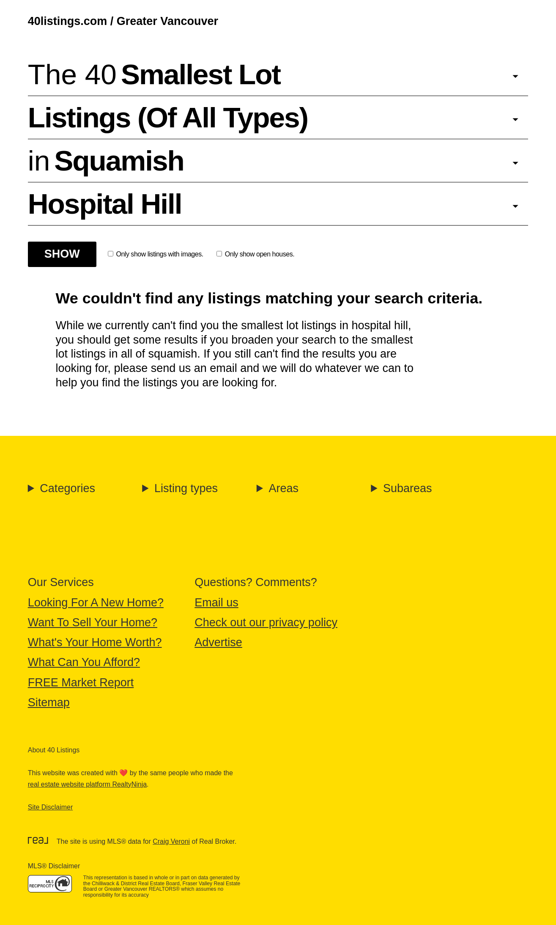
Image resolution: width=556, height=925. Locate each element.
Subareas (407, 488)
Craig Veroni (171, 841)
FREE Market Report (81, 682)
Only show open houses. (255, 254)
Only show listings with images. (155, 254)
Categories (67, 488)
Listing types (186, 488)
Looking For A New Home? (96, 602)
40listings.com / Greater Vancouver (123, 21)
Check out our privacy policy (265, 622)
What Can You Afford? (84, 662)
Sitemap (49, 702)
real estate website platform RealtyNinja (87, 784)
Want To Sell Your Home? (92, 622)
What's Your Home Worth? (95, 642)
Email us (216, 602)
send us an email (194, 368)
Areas (283, 488)
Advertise (218, 642)
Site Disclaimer (50, 807)
